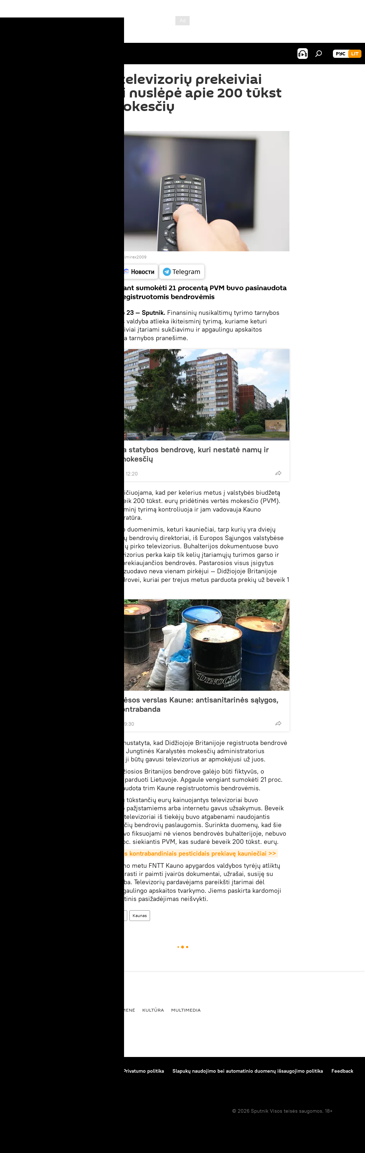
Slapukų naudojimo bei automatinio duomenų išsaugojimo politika (248, 1071)
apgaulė (116, 915)
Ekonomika (84, 1010)
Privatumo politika (143, 1071)
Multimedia (186, 1010)
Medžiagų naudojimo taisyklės (80, 1071)
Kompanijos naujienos (32, 1080)
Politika (52, 1010)
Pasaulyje (20, 1010)
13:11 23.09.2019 (94, 122)
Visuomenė (90, 915)
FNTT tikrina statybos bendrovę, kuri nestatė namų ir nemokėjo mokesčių (176, 454)
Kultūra (153, 1010)
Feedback (342, 1071)
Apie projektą (22, 1071)
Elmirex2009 (134, 257)
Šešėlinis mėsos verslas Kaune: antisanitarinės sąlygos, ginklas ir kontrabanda (181, 704)
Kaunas (140, 915)
